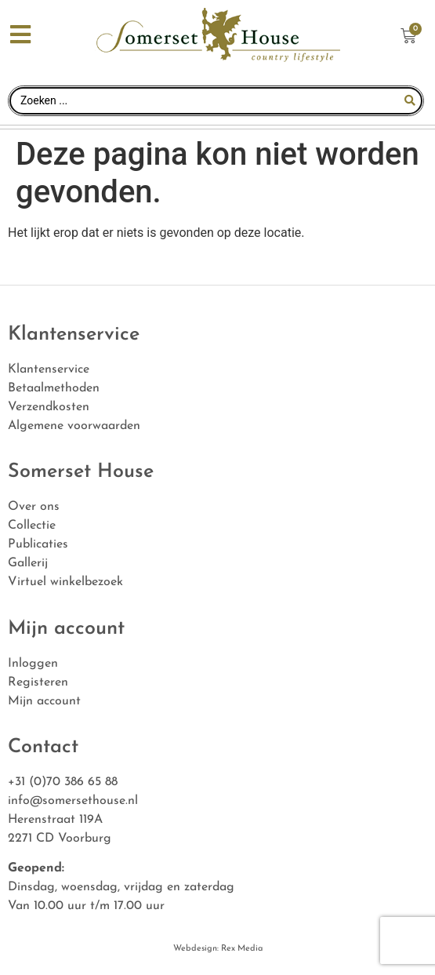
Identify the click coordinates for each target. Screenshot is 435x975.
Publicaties (38, 544)
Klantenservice (48, 369)
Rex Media (241, 948)
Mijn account (44, 701)
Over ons (34, 506)
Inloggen (33, 663)
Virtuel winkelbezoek (65, 582)
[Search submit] (410, 100)
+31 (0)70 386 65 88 (63, 782)
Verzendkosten (48, 407)
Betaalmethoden (54, 388)
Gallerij (28, 563)
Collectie (32, 525)
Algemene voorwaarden (74, 426)
